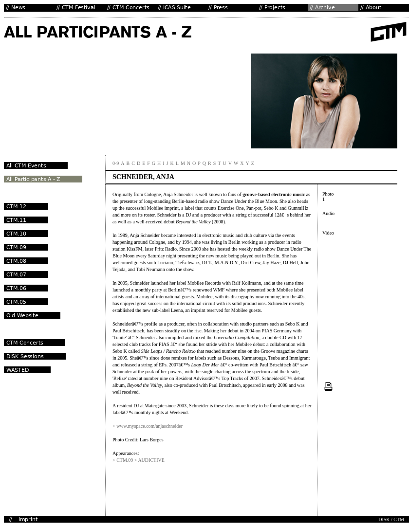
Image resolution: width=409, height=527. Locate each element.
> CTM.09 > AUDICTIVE (138, 460)
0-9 (115, 163)
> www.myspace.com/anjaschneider (147, 426)
